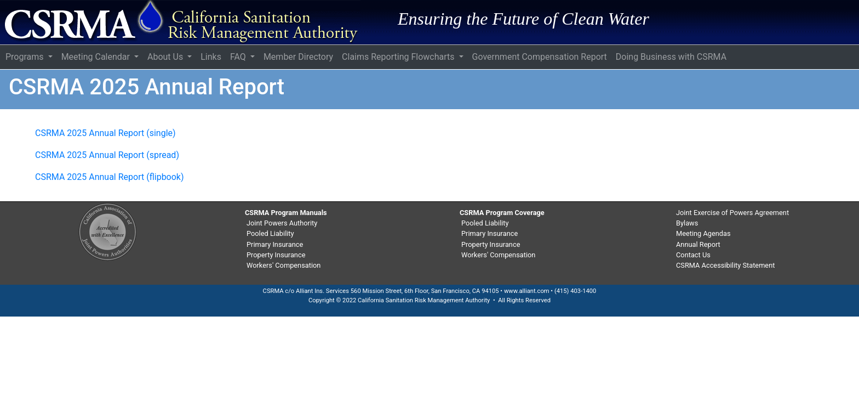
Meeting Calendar (96, 57)
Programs (25, 57)
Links (211, 57)
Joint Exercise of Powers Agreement (732, 212)
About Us (166, 57)
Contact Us (693, 255)
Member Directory (298, 57)
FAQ (239, 57)
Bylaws (687, 223)
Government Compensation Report (539, 57)
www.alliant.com (526, 291)
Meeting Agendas (703, 233)
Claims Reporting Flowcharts (399, 57)
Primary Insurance (275, 244)
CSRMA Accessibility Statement (725, 265)
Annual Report (698, 244)
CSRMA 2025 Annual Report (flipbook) (109, 177)
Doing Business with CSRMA (671, 57)
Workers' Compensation (283, 265)
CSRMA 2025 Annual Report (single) (105, 133)
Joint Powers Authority (282, 223)
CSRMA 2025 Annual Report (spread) (107, 155)
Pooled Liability (270, 233)
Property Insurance (276, 255)
